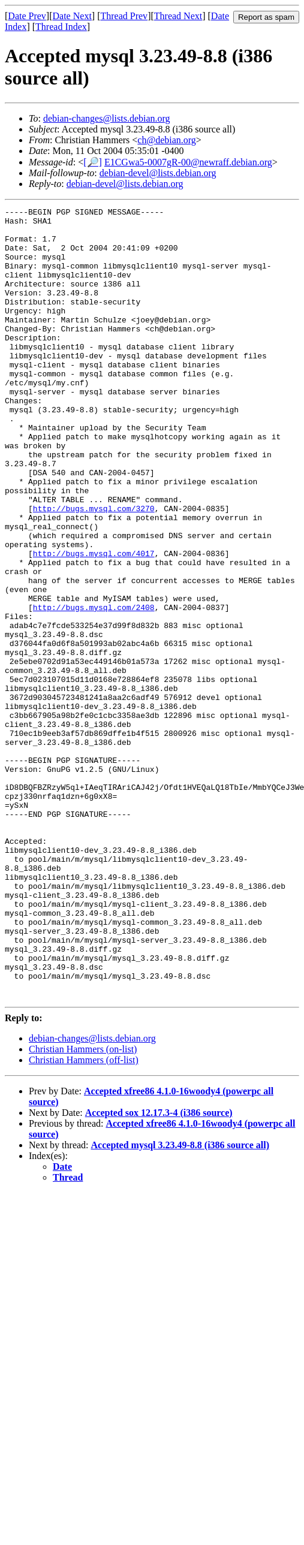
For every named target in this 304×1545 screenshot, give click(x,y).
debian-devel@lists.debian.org (158, 173)
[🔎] (92, 162)
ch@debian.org (166, 140)
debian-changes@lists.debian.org (106, 118)
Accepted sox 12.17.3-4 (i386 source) (159, 1271)
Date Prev (27, 16)
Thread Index (61, 27)
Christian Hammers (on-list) (83, 1207)
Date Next (72, 16)
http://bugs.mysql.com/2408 (94, 688)
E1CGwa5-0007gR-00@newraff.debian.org (188, 162)
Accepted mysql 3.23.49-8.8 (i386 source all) (180, 1303)
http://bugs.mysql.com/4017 (94, 623)
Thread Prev (124, 16)
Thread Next (178, 16)
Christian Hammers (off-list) (84, 1218)
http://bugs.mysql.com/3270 (94, 569)
